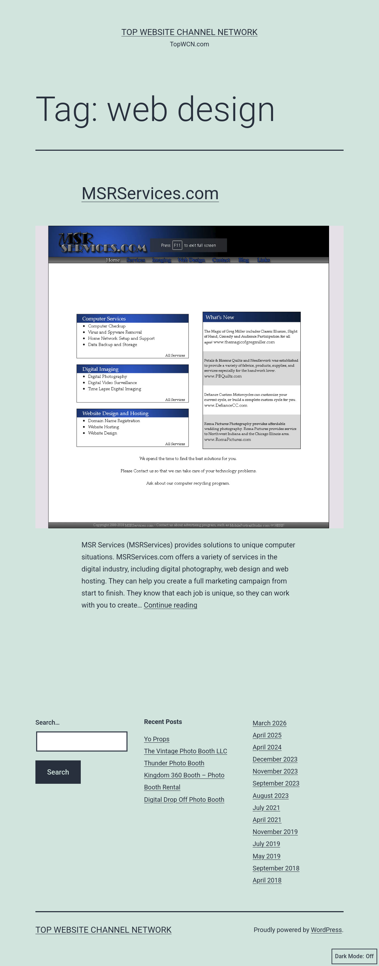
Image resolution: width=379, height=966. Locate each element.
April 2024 (267, 747)
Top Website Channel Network (189, 32)
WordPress (326, 929)
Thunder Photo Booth (174, 763)
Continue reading (170, 605)
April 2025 (267, 735)
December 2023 (275, 759)
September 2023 (276, 783)
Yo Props (157, 739)
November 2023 (275, 771)
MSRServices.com (150, 193)
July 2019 (266, 843)
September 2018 (276, 868)
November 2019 (275, 831)
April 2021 (267, 819)
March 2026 (270, 723)
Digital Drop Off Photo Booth (184, 799)
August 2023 (271, 795)
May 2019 (267, 856)
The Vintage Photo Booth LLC (185, 751)
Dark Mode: (354, 956)
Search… (47, 722)
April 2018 (267, 880)
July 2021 (266, 807)
